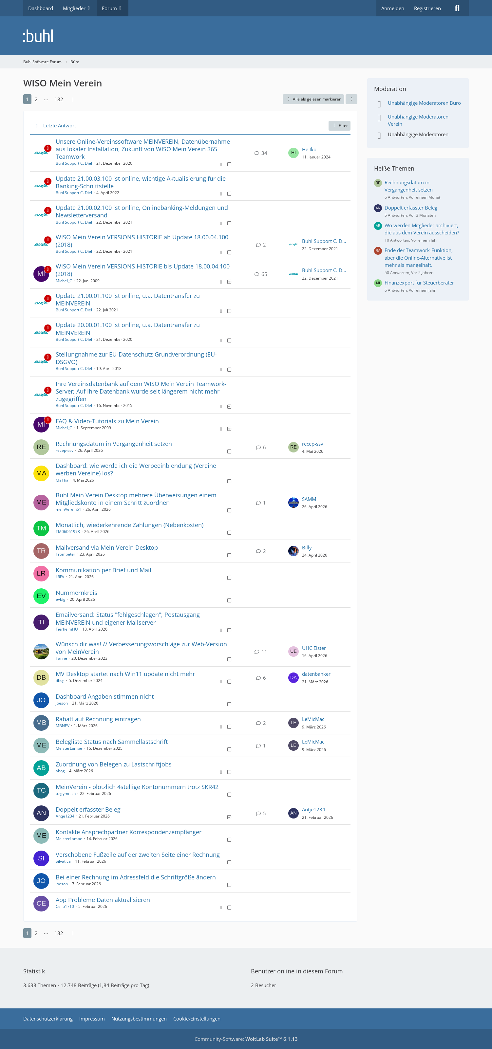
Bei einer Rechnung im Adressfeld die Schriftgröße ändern (136, 877)
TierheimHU (67, 629)
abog (60, 771)
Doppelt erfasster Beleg (88, 809)
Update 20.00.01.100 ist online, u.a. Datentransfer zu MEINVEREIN (128, 328)
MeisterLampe (69, 748)
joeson (62, 703)
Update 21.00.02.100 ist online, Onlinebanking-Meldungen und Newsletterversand (142, 211)
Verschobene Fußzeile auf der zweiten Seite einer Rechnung (138, 854)
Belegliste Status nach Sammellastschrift (112, 741)
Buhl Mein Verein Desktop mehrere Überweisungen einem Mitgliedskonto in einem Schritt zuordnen (136, 498)
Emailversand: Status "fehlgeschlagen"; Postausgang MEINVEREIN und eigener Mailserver (128, 618)
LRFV (60, 577)
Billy (307, 547)
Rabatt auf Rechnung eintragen (98, 719)
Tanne (61, 658)
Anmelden (392, 8)
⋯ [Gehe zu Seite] (46, 99)
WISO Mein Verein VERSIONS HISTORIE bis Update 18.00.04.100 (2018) (143, 270)
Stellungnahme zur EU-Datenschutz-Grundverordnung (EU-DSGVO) (136, 358)
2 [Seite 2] (36, 99)
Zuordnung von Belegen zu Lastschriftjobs (114, 764)
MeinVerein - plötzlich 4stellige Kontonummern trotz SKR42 (137, 787)
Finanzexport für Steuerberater (419, 282)
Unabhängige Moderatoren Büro (424, 103)
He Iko (309, 149)
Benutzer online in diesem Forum (297, 971)
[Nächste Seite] (72, 99)
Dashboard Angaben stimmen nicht (105, 696)
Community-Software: (246, 1039)
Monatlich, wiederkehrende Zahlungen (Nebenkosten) (129, 525)
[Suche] (457, 8)
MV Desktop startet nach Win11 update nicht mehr (125, 674)
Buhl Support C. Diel (74, 163)
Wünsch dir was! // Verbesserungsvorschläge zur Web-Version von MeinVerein (141, 647)
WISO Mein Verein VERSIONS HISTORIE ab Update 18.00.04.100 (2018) (142, 240)
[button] (351, 99)
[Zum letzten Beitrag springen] (293, 153)
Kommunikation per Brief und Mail (103, 570)
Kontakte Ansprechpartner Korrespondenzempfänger (128, 832)
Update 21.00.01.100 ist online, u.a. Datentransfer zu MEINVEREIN (128, 299)
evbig (61, 599)
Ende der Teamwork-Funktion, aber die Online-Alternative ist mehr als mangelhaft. (419, 257)
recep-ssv (64, 450)
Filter (339, 125)
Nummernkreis (76, 593)
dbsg (60, 680)
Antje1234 (65, 816)
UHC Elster (314, 648)
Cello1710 (65, 906)
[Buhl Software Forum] (246, 36)
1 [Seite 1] (27, 99)
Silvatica (63, 861)
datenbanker (316, 674)
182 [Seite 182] (58, 99)
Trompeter (65, 554)
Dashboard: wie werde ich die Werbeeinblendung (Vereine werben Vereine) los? (136, 469)
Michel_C (64, 281)
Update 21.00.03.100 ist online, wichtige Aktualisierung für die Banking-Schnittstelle (141, 182)
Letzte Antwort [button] (59, 125)
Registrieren (427, 8)
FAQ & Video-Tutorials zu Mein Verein (107, 421)
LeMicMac (313, 719)
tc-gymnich (66, 793)
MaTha (62, 480)
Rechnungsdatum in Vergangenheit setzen (114, 444)
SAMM (309, 499)
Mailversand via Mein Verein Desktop (107, 547)
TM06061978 (68, 531)
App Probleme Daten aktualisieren (103, 900)
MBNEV (62, 725)
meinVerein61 (68, 509)
